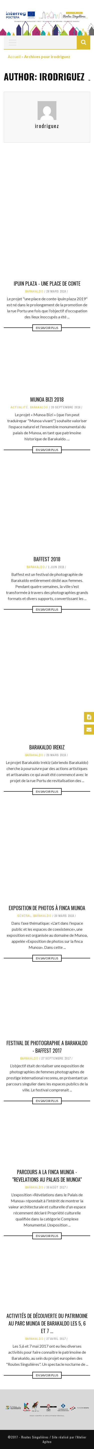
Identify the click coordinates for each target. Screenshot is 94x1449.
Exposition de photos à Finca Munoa (47, 908)
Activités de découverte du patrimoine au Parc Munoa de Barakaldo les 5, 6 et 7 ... (47, 1323)
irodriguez (47, 126)
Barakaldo (34, 291)
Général (24, 916)
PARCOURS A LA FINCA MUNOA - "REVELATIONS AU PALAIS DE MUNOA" (47, 1175)
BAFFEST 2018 (47, 588)
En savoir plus (47, 328)
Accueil (14, 56)
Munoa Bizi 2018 (47, 399)
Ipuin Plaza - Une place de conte (47, 283)
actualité (19, 407)
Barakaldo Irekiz (47, 776)
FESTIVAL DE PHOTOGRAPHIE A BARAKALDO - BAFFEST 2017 (47, 1046)
